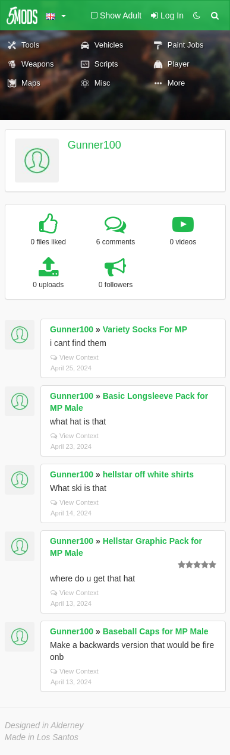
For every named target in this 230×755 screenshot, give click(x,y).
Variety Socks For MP (145, 329)
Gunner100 (94, 145)
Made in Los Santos (41, 737)
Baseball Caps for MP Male (156, 631)
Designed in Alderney (44, 725)
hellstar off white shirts (148, 474)
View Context (75, 357)
